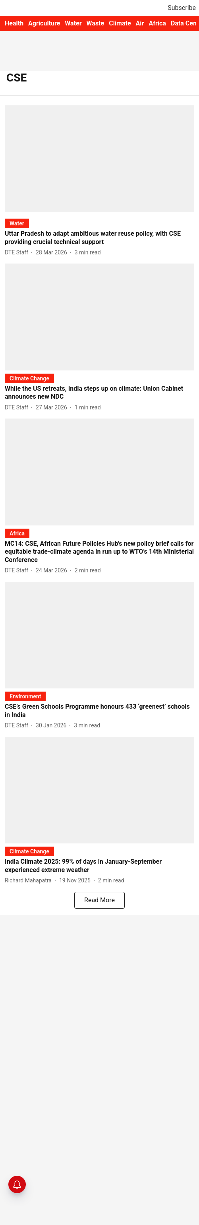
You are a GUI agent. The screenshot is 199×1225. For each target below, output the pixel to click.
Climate (120, 23)
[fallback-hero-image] (99, 158)
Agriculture (44, 23)
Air (140, 23)
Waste (95, 23)
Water (73, 23)
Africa (157, 23)
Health (14, 23)
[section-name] (17, 223)
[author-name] (18, 252)
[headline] (99, 238)
